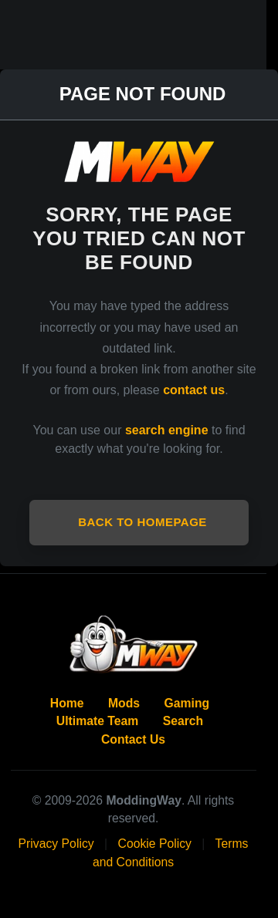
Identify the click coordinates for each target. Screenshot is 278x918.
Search (183, 720)
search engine (166, 430)
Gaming (187, 703)
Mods (124, 703)
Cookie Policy (155, 843)
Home (67, 703)
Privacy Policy (56, 843)
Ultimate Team (97, 720)
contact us (194, 390)
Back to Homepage (142, 521)
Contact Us (133, 739)
